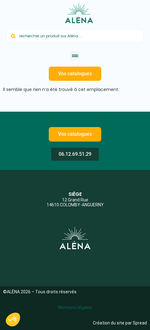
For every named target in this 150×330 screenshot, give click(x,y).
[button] (75, 55)
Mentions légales (75, 307)
